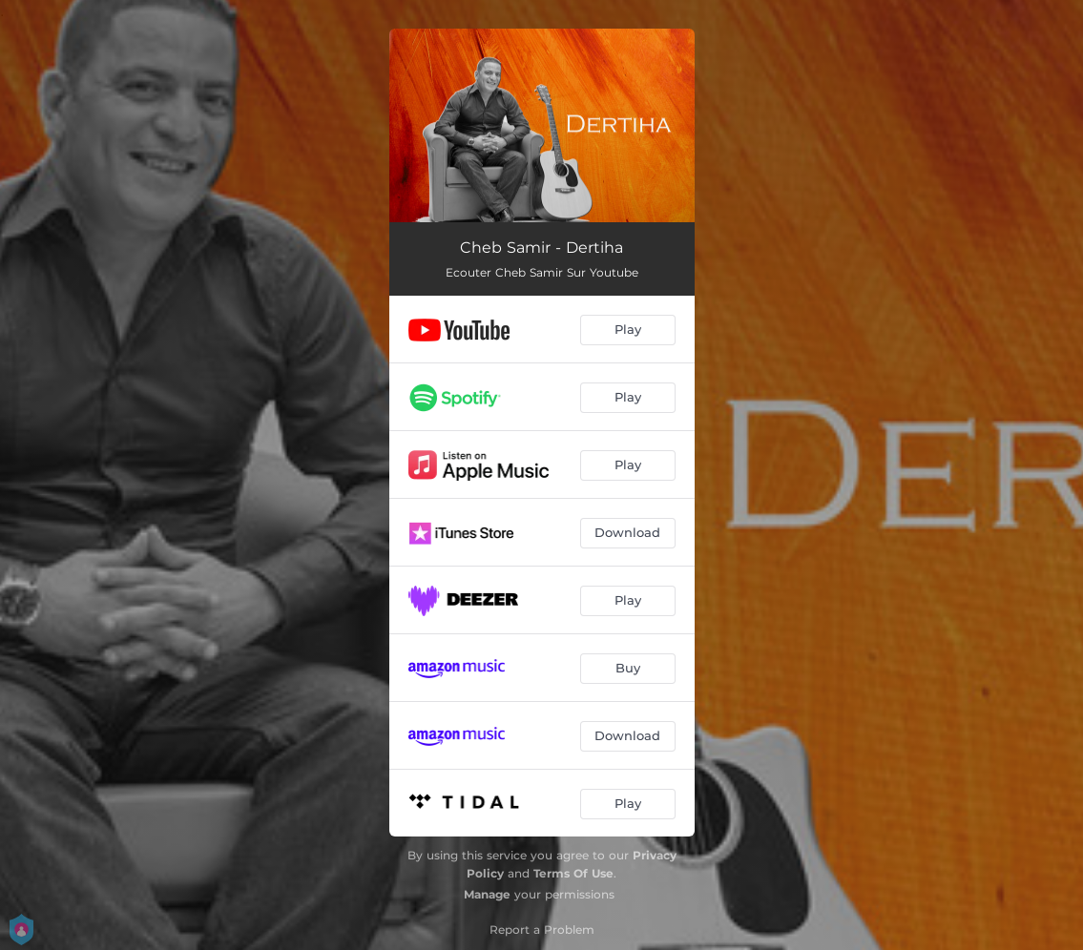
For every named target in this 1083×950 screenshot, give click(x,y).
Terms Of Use (573, 873)
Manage (487, 894)
